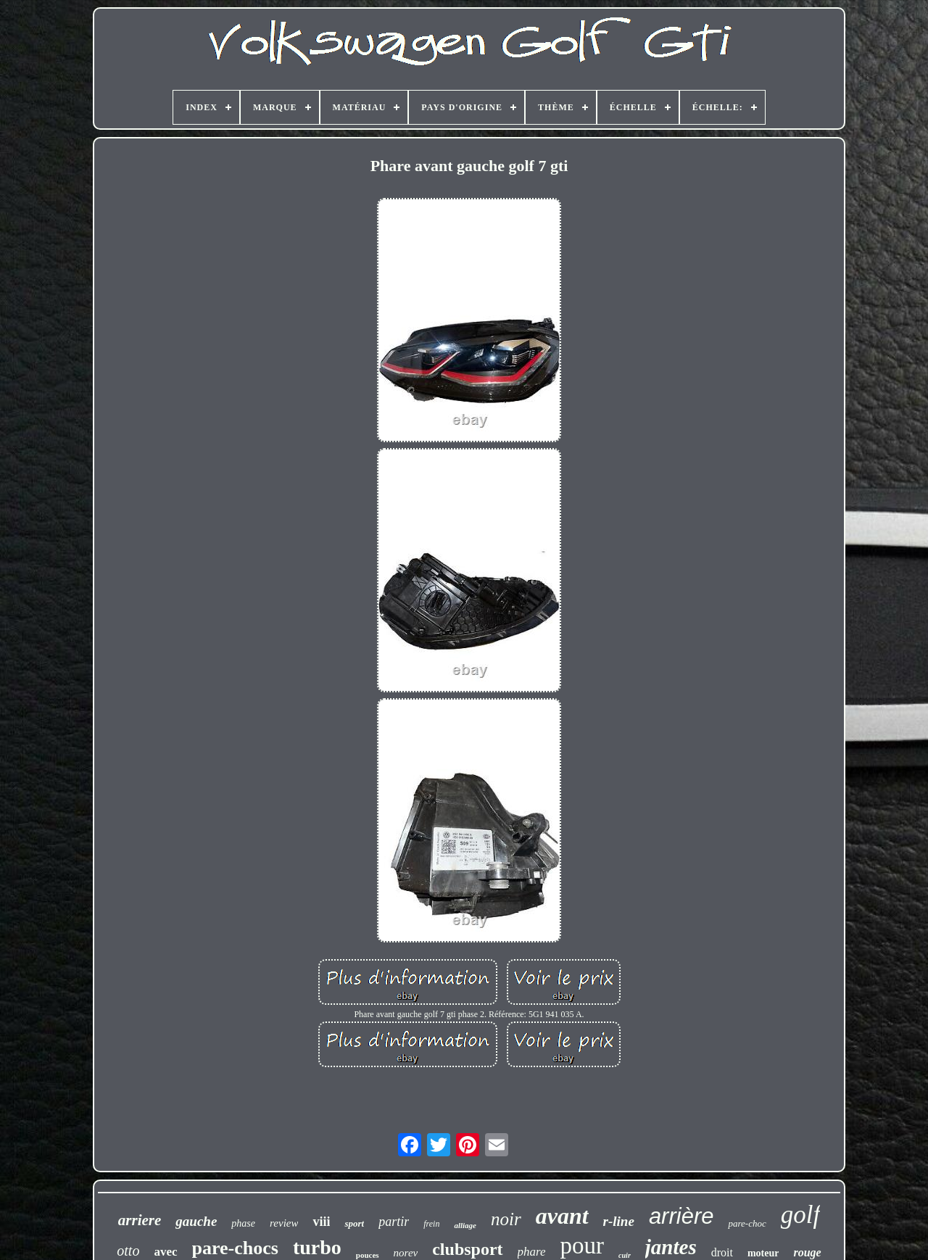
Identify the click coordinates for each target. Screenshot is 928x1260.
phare (532, 1252)
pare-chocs (235, 1248)
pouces (367, 1255)
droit (722, 1252)
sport (354, 1223)
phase (243, 1223)
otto (128, 1251)
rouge (807, 1252)
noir (506, 1219)
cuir (624, 1255)
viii (321, 1221)
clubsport (467, 1249)
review (284, 1223)
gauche (196, 1221)
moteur (763, 1253)
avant (562, 1216)
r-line (618, 1221)
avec (165, 1252)
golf (800, 1215)
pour (582, 1245)
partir (393, 1221)
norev (406, 1253)
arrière (681, 1216)
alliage (465, 1225)
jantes (671, 1247)
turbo (317, 1247)
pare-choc (747, 1223)
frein (431, 1224)
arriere (140, 1220)
